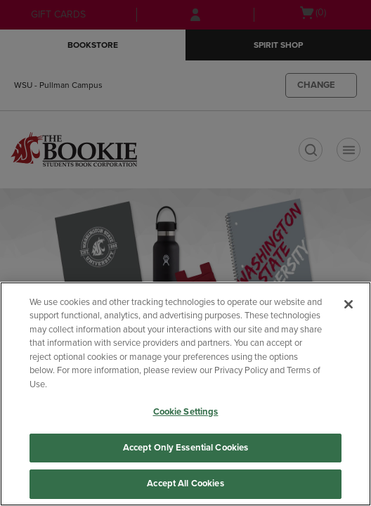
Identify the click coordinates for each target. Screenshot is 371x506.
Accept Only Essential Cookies (186, 447)
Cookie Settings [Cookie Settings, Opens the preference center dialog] (186, 411)
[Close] (348, 304)
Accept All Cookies (185, 483)
